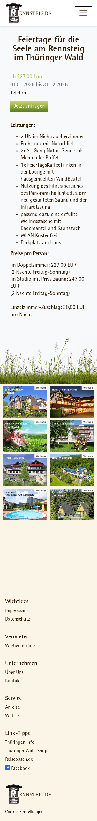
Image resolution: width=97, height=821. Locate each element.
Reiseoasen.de (19, 759)
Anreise (12, 707)
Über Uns (14, 672)
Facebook (20, 769)
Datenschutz (17, 619)
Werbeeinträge (20, 646)
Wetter (12, 716)
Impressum (15, 611)
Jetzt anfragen (29, 106)
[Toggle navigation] (83, 12)
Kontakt (13, 681)
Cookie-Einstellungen (24, 812)
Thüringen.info (20, 742)
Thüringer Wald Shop (26, 751)
